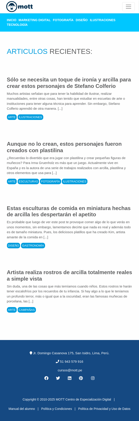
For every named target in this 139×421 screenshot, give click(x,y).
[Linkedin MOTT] (69, 378)
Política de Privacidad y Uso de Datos (104, 409)
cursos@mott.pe (70, 370)
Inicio (12, 20)
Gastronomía (33, 245)
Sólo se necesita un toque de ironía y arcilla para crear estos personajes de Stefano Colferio (69, 83)
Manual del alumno (21, 409)
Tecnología (17, 24)
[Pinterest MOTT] (81, 378)
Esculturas (28, 181)
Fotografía (63, 20)
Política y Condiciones (56, 409)
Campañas (27, 310)
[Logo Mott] (19, 6)
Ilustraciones (102, 20)
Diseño (82, 20)
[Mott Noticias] (128, 6)
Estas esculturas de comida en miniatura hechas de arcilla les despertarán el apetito (69, 211)
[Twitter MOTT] (57, 378)
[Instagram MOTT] (92, 378)
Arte (12, 117)
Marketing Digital (35, 20)
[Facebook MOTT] (46, 378)
